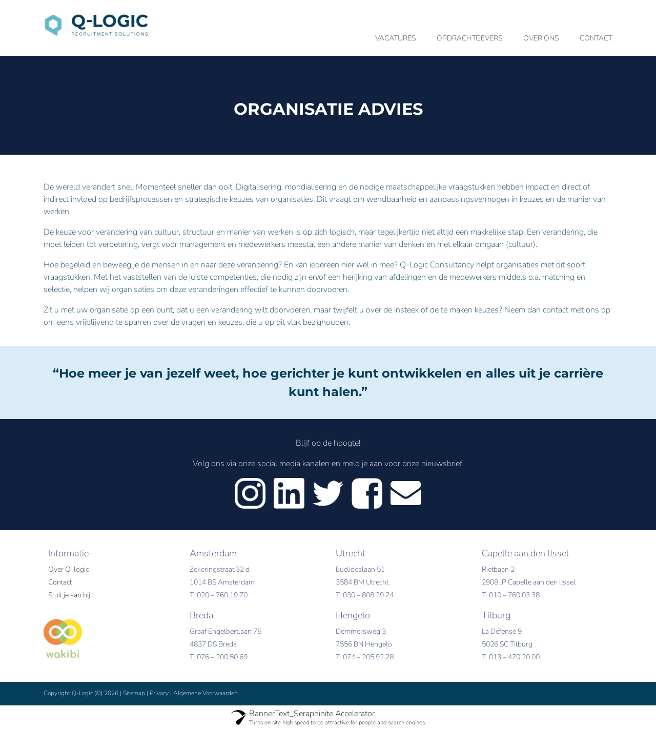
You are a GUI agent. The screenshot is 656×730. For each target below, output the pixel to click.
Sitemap (134, 693)
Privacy (159, 693)
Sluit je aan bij (69, 595)
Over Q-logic (68, 569)
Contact (60, 582)
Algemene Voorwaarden (205, 693)
